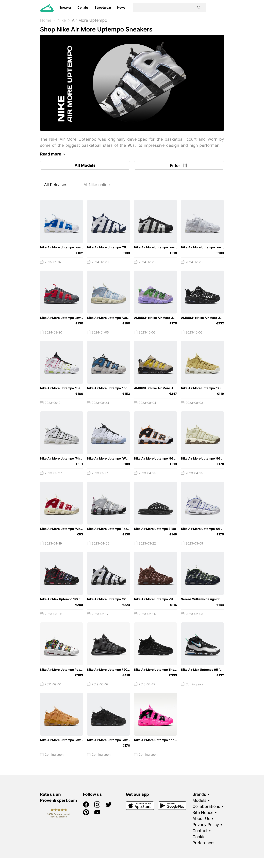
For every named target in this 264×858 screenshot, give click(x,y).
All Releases (55, 184)
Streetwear (103, 7)
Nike (61, 20)
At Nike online (97, 184)
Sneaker (65, 7)
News (121, 7)
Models (199, 800)
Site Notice (202, 812)
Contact (200, 830)
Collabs (83, 7)
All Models (85, 165)
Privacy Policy (205, 824)
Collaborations (206, 806)
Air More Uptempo (89, 20)
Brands (199, 794)
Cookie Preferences (204, 839)
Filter (179, 165)
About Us (201, 818)
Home (45, 20)
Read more (53, 154)
